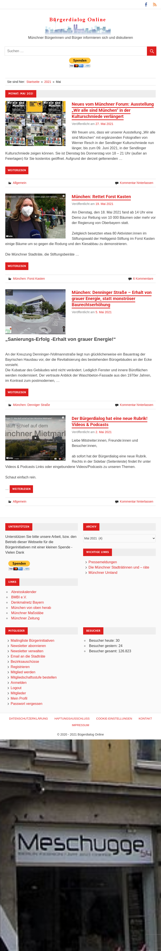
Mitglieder (18, 693)
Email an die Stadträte (28, 656)
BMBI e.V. (19, 597)
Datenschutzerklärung (28, 718)
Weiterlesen (17, 170)
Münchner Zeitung (25, 618)
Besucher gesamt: (103, 651)
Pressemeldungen (103, 562)
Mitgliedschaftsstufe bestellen (34, 677)
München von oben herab (31, 608)
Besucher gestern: (104, 646)
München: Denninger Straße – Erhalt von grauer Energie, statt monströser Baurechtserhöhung (112, 298)
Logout (16, 688)
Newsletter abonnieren (28, 646)
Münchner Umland (103, 572)
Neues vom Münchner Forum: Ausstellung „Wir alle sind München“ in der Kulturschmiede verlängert (113, 110)
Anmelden (19, 683)
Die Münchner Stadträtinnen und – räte (119, 567)
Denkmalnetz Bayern (27, 602)
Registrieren (20, 667)
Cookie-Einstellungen (114, 718)
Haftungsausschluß (72, 718)
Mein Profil (19, 698)
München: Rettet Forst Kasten (101, 196)
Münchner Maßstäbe (27, 613)
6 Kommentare (143, 278)
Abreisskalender (24, 592)
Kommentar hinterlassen (136, 183)
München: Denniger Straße (31, 405)
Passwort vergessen (26, 704)
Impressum (80, 725)
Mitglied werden (23, 672)
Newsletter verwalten (27, 651)
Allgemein (19, 183)
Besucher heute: (102, 641)
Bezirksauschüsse (25, 662)
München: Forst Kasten (29, 278)
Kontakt (145, 718)
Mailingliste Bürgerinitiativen (32, 641)
